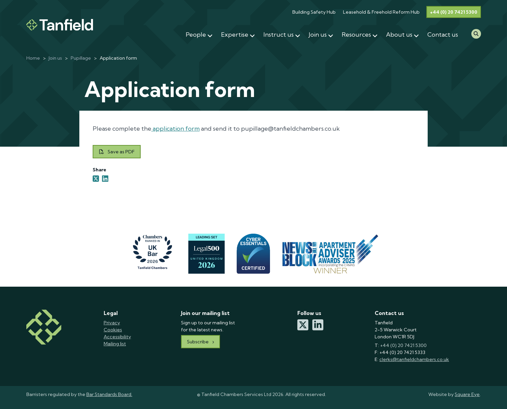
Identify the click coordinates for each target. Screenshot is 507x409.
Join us (55, 58)
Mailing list (115, 344)
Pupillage (81, 58)
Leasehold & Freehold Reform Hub (381, 12)
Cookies (113, 330)
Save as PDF (117, 152)
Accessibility (117, 337)
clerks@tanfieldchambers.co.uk (414, 359)
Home (33, 58)
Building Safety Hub (314, 12)
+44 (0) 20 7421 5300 (453, 12)
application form (175, 128)
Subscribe (198, 342)
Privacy (112, 323)
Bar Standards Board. (109, 394)
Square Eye (467, 394)
